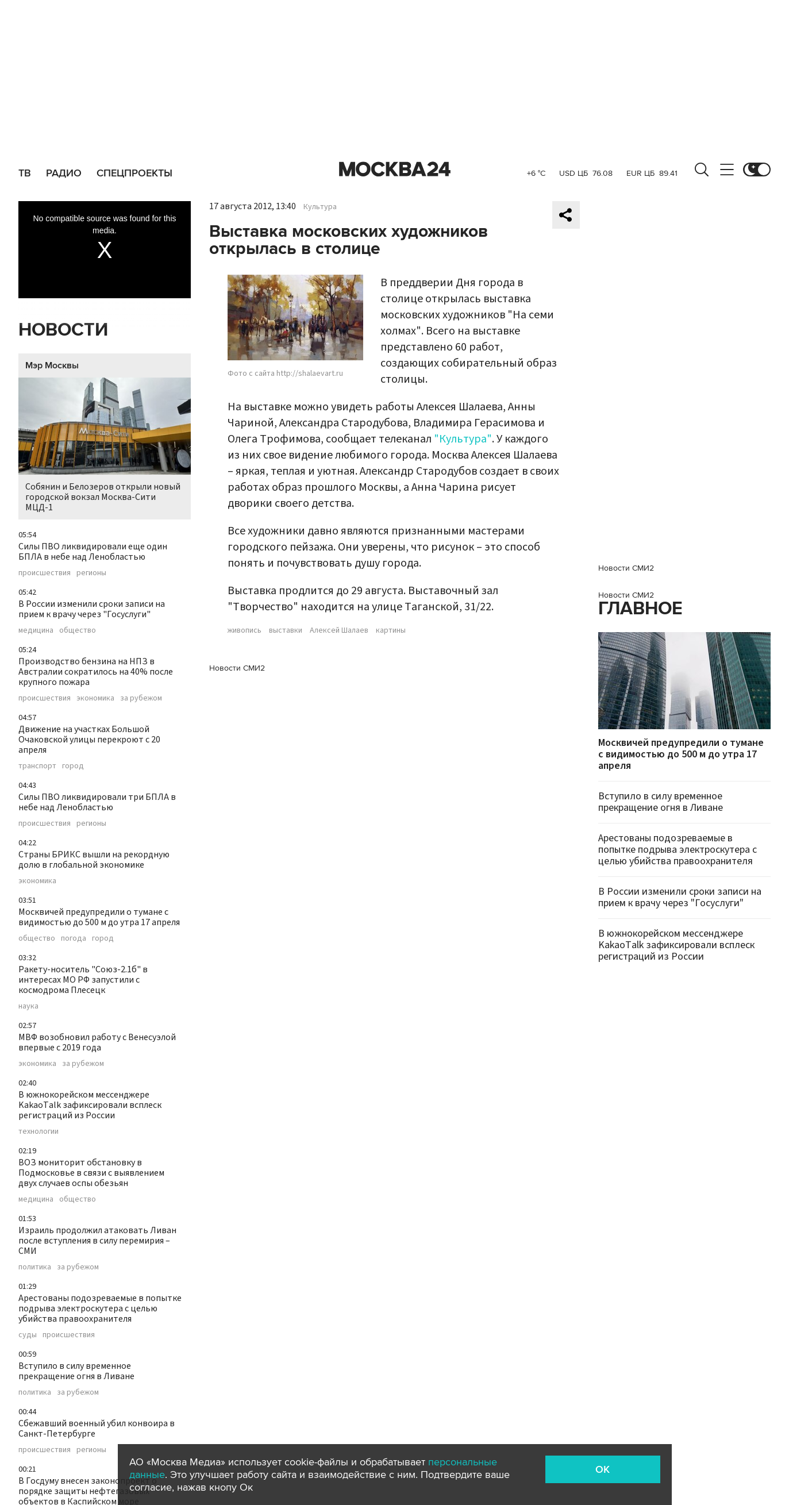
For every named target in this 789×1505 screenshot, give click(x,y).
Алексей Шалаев (339, 630)
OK (602, 1469)
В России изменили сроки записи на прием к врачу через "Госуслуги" (91, 609)
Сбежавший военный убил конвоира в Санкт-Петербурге (96, 1428)
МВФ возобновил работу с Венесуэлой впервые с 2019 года (97, 1042)
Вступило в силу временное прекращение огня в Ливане (76, 1371)
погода (73, 938)
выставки (285, 630)
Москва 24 (394, 169)
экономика (95, 698)
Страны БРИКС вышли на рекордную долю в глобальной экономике (94, 859)
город (73, 766)
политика (34, 1267)
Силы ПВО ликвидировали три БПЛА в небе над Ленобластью (97, 802)
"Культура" (463, 439)
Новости (63, 330)
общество (77, 630)
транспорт (37, 766)
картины (391, 630)
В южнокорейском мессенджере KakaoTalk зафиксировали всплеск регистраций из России (89, 1105)
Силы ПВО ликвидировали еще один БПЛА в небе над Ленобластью (92, 551)
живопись (244, 630)
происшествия (44, 573)
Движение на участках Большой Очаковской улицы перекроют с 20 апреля (89, 739)
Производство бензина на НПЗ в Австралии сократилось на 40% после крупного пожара (95, 671)
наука (28, 1006)
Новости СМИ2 (237, 668)
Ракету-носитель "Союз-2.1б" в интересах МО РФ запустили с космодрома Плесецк (83, 979)
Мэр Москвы (52, 365)
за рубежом (141, 698)
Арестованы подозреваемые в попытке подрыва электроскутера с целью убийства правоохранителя (100, 1308)
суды (27, 1335)
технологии (38, 1131)
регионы (91, 573)
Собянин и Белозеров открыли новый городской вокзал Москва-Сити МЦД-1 (104, 446)
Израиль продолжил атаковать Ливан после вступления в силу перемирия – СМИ (97, 1240)
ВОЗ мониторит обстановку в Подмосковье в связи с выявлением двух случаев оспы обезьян (91, 1173)
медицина (35, 630)
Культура (320, 207)
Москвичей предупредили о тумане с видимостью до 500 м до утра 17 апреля (99, 917)
